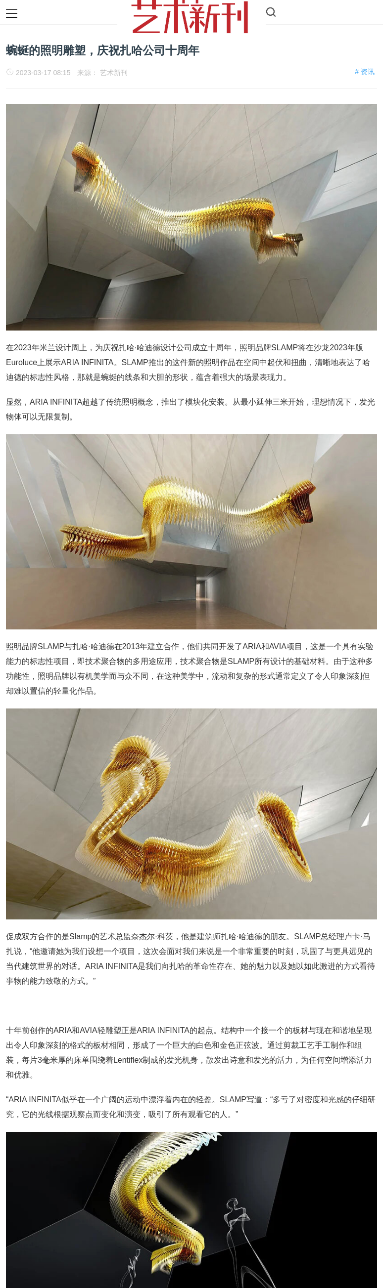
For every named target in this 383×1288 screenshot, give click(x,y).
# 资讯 (365, 72)
